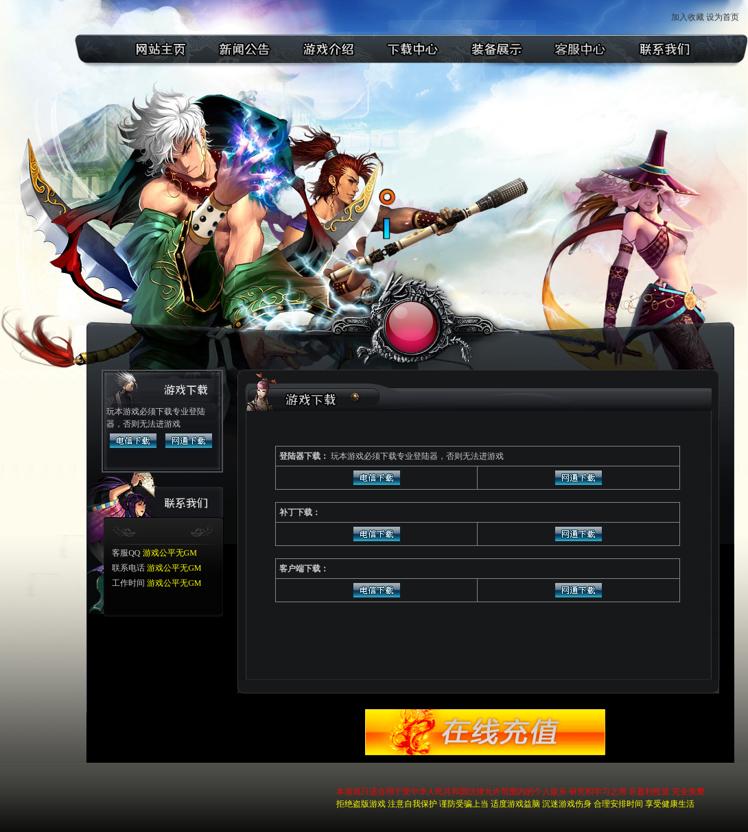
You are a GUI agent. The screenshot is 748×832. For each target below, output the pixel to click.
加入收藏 (687, 17)
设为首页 (723, 17)
